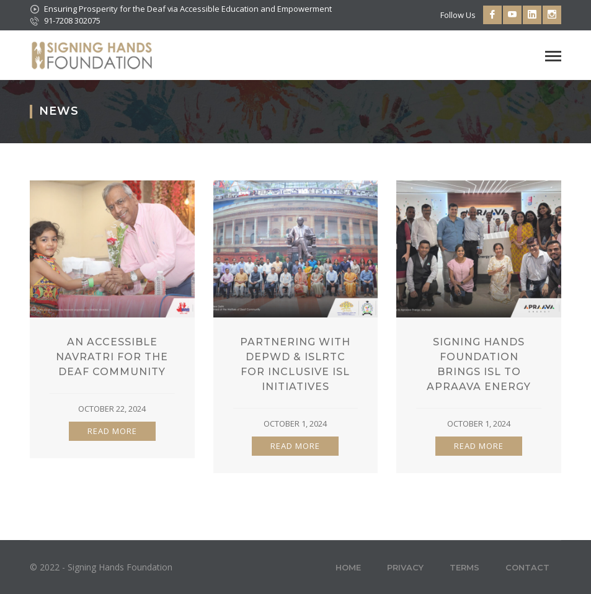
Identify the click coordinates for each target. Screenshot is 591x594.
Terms (464, 567)
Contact (527, 567)
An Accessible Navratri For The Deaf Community (112, 357)
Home (348, 567)
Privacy (405, 567)
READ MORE (112, 431)
